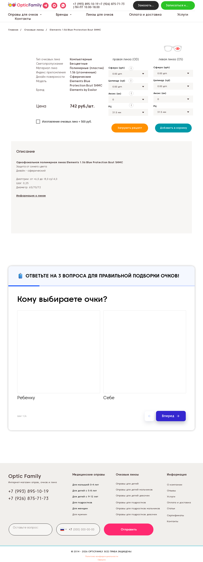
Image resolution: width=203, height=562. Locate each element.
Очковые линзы (34, 29)
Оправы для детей (127, 483)
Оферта (102, 559)
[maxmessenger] (54, 6)
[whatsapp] (63, 6)
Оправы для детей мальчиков (134, 489)
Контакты (23, 19)
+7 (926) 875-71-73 (111, 4)
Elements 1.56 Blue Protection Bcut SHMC (75, 29)
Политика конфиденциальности (101, 556)
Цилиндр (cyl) (116, 80)
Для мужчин (79, 514)
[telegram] (46, 6)
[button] (146, 5)
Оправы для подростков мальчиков (138, 508)
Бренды (62, 14)
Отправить (129, 529)
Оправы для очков (23, 14)
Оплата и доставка (145, 14)
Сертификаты (175, 515)
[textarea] (30, 529)
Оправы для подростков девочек (136, 514)
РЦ (110, 106)
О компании (174, 484)
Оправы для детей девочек (133, 495)
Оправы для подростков (131, 502)
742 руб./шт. (82, 106)
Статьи (171, 508)
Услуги (182, 14)
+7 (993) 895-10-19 (85, 4)
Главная (13, 29)
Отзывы (171, 490)
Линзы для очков (99, 14)
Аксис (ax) (114, 93)
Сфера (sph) (116, 67)
